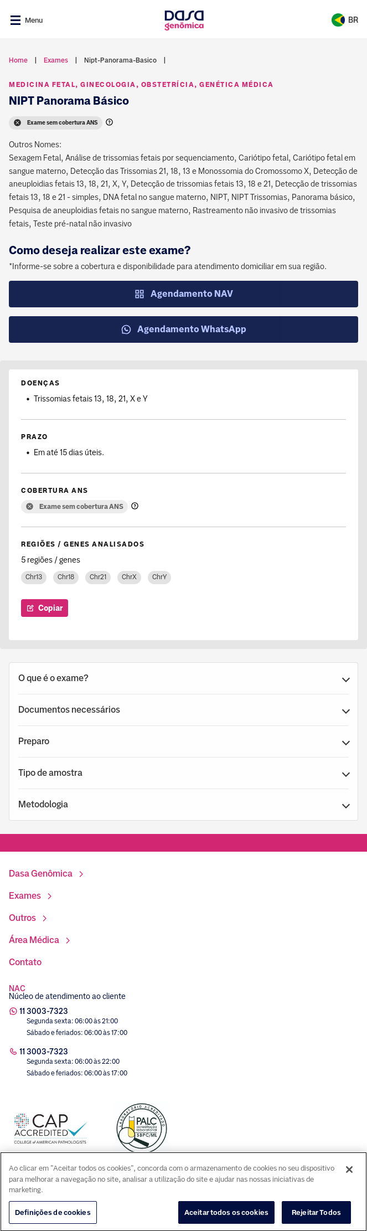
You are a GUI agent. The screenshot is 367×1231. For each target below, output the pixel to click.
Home (18, 60)
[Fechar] (349, 1178)
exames (56, 60)
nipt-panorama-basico (120, 60)
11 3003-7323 (43, 1011)
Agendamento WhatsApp (183, 329)
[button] (183, 678)
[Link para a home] (184, 20)
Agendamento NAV (183, 294)
